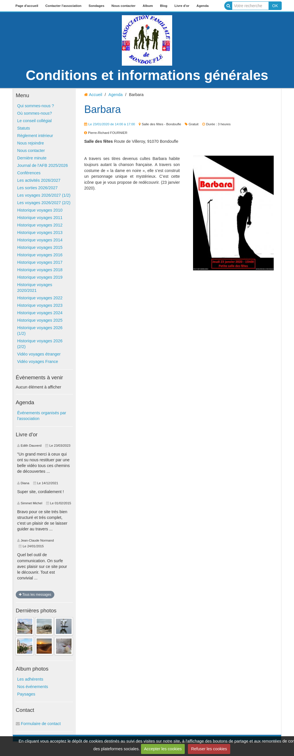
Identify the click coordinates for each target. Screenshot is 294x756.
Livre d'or (181, 5)
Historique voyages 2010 (39, 210)
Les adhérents (30, 679)
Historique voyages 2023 (39, 305)
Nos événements (32, 686)
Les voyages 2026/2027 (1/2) (43, 195)
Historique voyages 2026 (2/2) (39, 344)
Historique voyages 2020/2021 (34, 287)
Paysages (26, 694)
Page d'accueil (26, 5)
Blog (163, 5)
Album (148, 5)
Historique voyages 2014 (39, 240)
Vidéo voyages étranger (39, 354)
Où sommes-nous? (34, 113)
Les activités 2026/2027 (38, 180)
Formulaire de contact (38, 723)
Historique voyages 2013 (39, 232)
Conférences (29, 173)
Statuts (23, 128)
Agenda (202, 5)
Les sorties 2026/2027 (37, 187)
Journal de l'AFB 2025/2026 (42, 165)
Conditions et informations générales (147, 75)
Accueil (95, 94)
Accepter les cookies (163, 749)
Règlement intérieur (35, 135)
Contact (25, 710)
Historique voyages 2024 (39, 312)
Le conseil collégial (34, 120)
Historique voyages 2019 (39, 277)
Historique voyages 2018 (39, 269)
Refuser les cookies (209, 749)
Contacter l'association (63, 5)
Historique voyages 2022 (39, 298)
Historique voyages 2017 (39, 262)
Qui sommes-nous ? (35, 105)
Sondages (96, 5)
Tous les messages (35, 595)
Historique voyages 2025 (39, 320)
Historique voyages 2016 (39, 255)
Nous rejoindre (30, 143)
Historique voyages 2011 (39, 217)
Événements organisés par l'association (41, 416)
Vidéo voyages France (37, 361)
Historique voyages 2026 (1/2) (39, 330)
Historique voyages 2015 (39, 247)
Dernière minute (31, 158)
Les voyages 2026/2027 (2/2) (43, 202)
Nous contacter (124, 5)
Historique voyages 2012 (39, 225)
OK (275, 5)
